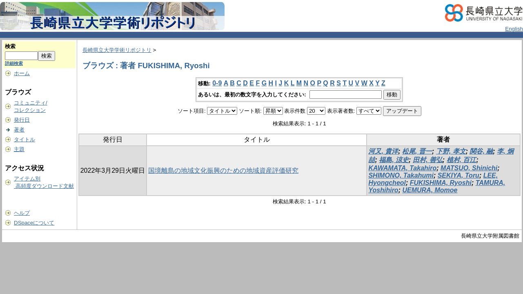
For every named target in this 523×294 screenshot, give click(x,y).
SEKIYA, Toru (458, 175)
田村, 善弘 (428, 159)
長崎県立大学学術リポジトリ (116, 50)
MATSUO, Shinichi (469, 168)
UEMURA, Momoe (429, 190)
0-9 (217, 83)
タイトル (24, 139)
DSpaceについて (34, 223)
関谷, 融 (481, 151)
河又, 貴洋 (383, 151)
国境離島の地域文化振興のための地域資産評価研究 (223, 170)
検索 (10, 46)
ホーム (22, 73)
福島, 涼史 (394, 159)
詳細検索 (14, 63)
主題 (19, 149)
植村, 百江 (461, 159)
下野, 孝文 (451, 151)
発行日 (22, 120)
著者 (19, 130)
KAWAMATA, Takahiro (402, 168)
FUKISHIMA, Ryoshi (441, 182)
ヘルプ (22, 213)
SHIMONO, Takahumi (400, 175)
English (514, 29)
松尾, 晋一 (417, 151)
